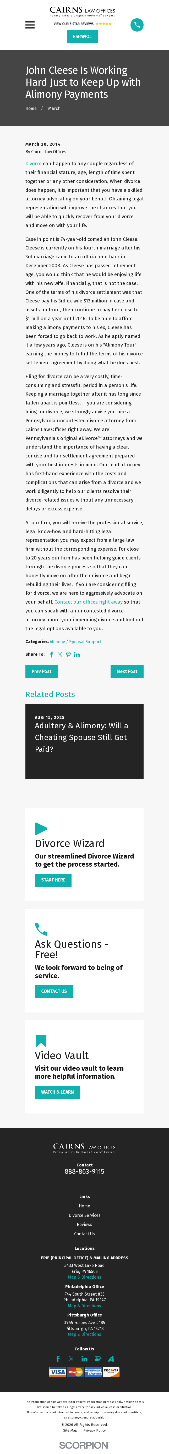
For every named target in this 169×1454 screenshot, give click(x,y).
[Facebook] (58, 1359)
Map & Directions (84, 1277)
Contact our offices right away (88, 602)
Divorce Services (85, 1215)
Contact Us (84, 1233)
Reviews (84, 1224)
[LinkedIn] (84, 1359)
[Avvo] (111, 1359)
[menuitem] (70, 1430)
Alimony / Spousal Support (75, 641)
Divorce (33, 163)
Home (84, 1205)
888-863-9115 (84, 1171)
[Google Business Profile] (98, 1359)
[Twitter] (71, 1359)
